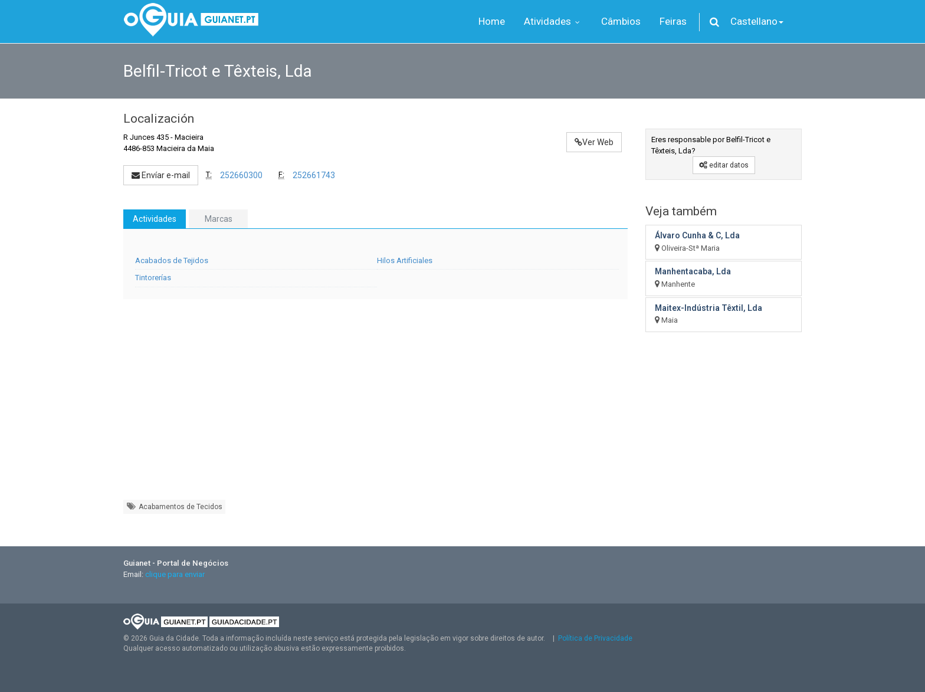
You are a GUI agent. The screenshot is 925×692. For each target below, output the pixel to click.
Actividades (154, 219)
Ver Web (594, 142)
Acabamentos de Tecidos (174, 506)
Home (491, 21)
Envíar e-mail (161, 175)
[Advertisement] (375, 405)
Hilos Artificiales (404, 260)
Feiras (673, 21)
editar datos (724, 165)
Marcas (218, 219)
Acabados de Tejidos (171, 260)
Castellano (756, 21)
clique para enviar (175, 574)
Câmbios (621, 21)
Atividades (553, 21)
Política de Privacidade (595, 638)
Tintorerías (153, 277)
